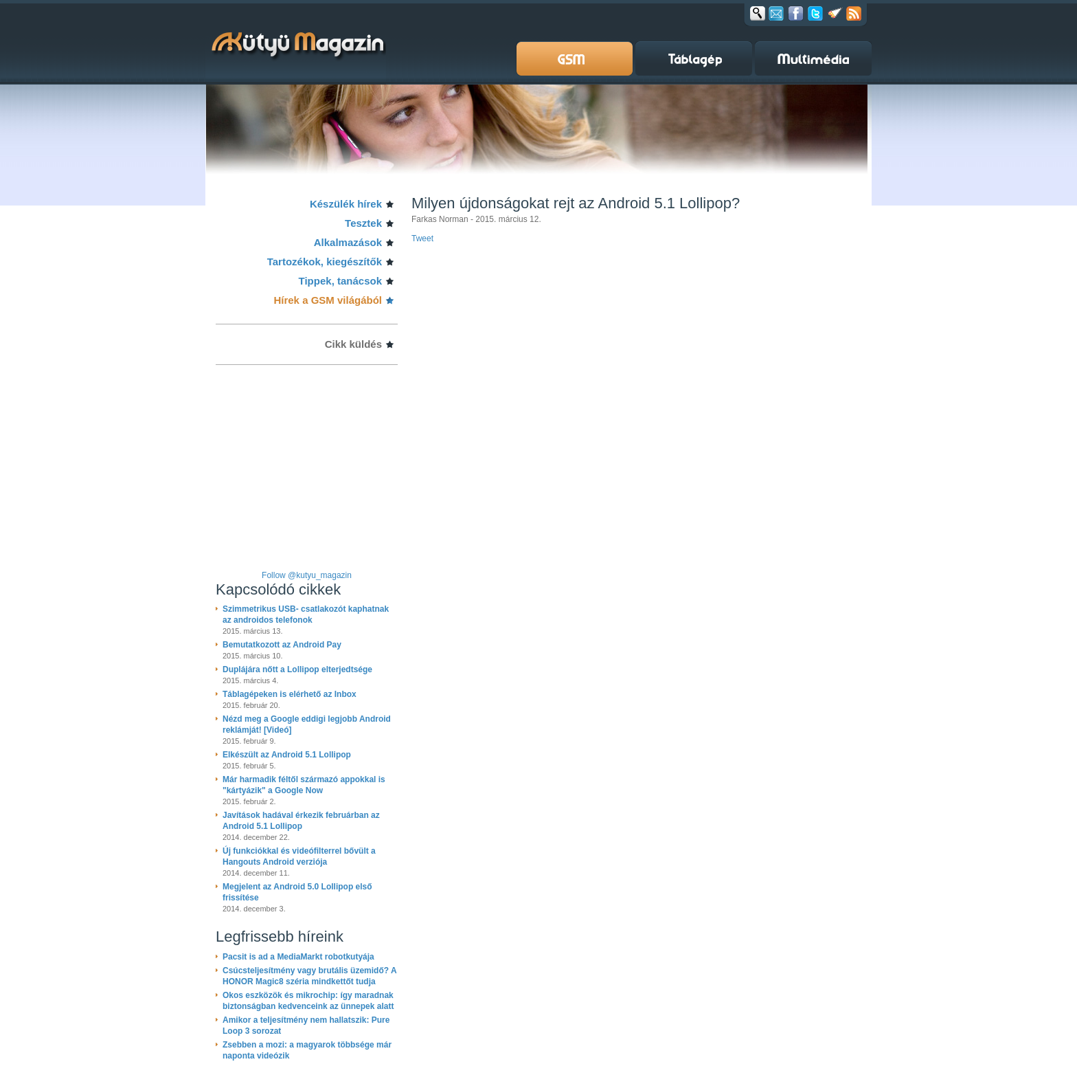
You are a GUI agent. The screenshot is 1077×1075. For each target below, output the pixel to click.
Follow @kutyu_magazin (307, 575)
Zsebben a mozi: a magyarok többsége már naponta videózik (307, 1050)
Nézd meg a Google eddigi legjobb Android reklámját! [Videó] (307, 724)
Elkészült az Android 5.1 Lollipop (287, 755)
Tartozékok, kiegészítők (324, 261)
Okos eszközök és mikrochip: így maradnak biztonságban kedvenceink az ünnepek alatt (308, 1000)
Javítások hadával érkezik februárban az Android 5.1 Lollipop (301, 820)
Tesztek (363, 223)
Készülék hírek (346, 204)
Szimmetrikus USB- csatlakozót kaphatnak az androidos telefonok (306, 614)
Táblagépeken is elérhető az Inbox (289, 694)
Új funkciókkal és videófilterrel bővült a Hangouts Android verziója (299, 856)
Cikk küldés (353, 344)
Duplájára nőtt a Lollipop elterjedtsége (297, 669)
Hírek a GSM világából (327, 300)
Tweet (422, 238)
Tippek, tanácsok (340, 281)
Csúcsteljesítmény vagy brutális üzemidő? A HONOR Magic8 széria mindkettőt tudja (309, 976)
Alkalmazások (348, 242)
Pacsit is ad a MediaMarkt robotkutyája (298, 957)
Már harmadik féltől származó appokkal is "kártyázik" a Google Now (304, 785)
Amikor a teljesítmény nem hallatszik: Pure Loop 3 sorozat (306, 1025)
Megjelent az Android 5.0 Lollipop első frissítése (297, 892)
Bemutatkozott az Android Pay (282, 645)
